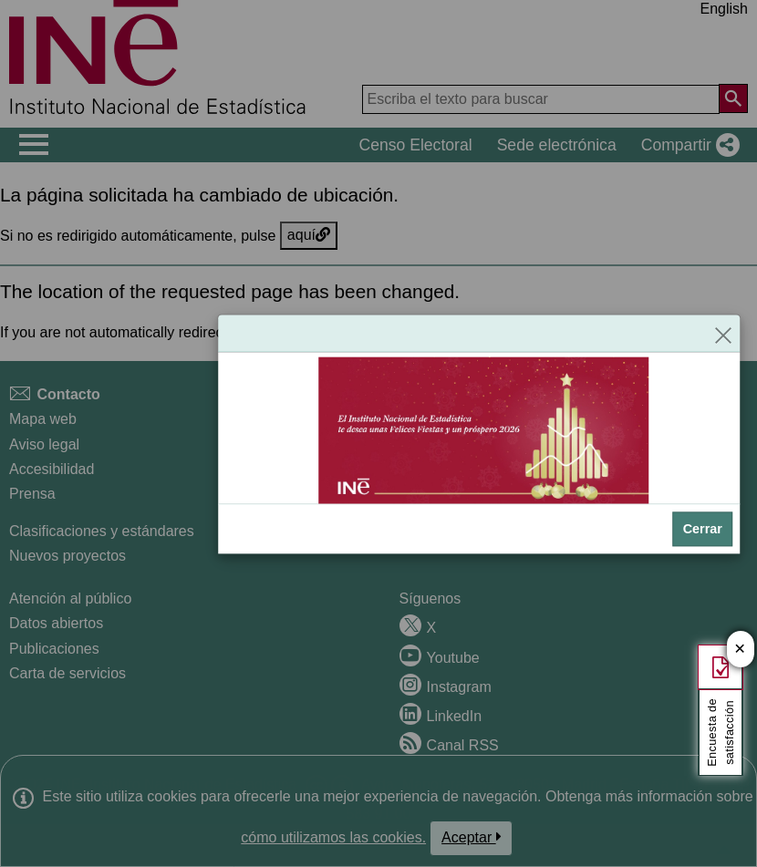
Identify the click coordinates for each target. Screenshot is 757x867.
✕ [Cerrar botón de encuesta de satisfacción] (740, 649)
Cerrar (702, 528)
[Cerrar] (723, 332)
